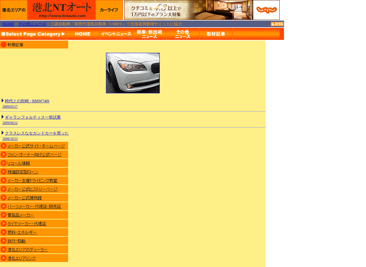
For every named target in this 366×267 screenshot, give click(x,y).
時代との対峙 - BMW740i (27, 101)
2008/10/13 (10, 138)
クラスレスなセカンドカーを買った (37, 133)
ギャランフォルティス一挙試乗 (33, 117)
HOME (8, 24)
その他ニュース (32, 24)
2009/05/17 (10, 106)
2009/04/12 (10, 123)
